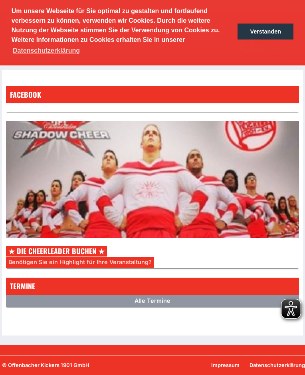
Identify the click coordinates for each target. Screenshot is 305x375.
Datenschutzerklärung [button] (46, 50)
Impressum (225, 365)
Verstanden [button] (265, 31)
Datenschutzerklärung (277, 365)
